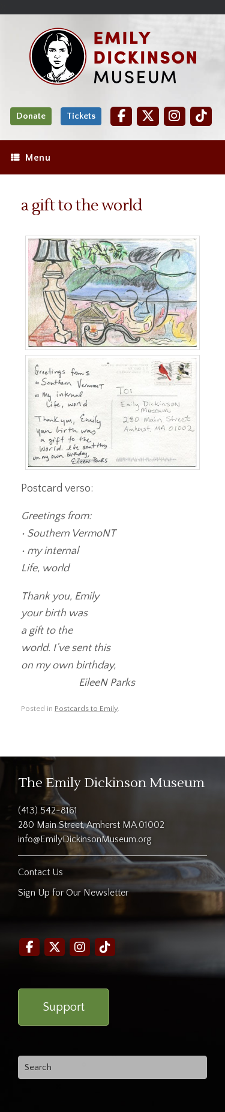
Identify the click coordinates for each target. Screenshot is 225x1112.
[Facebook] (121, 116)
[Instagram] (174, 116)
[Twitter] (147, 116)
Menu (30, 157)
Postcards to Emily (86, 708)
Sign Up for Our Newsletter (73, 892)
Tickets (81, 116)
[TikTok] (201, 116)
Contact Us (40, 872)
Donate (31, 116)
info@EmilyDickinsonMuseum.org (85, 839)
